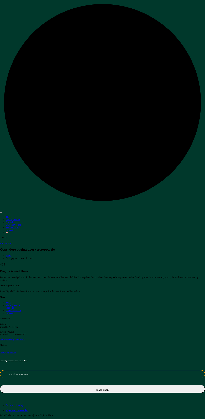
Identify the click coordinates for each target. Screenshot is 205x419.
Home (8, 255)
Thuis (8, 217)
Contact (9, 230)
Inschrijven (102, 390)
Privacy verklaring (14, 405)
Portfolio (10, 222)
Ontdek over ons (13, 225)
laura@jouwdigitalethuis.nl (12, 339)
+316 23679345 (6, 243)
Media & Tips (12, 227)
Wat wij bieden (13, 219)
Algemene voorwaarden (17, 410)
